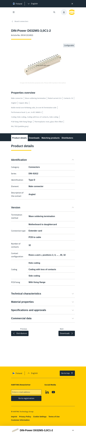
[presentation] (32, 3)
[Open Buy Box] (43, 430)
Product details (19, 138)
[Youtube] (53, 392)
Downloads (34, 138)
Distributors (67, 138)
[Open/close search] (54, 12)
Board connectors (19, 21)
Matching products (51, 138)
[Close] (72, 3)
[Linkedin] (47, 392)
